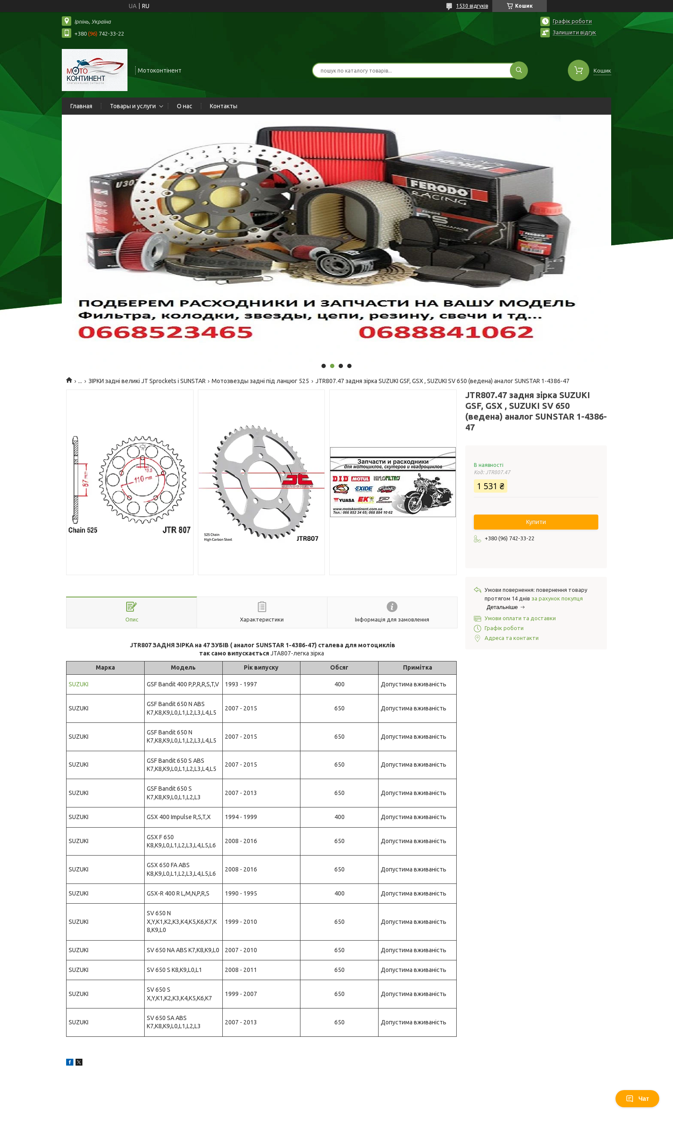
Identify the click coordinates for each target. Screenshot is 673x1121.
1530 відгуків (472, 6)
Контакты (223, 106)
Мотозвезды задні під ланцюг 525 (260, 381)
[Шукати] (519, 70)
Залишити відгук (574, 32)
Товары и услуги (133, 106)
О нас (184, 106)
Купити (536, 521)
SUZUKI (78, 684)
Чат (637, 1099)
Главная (81, 106)
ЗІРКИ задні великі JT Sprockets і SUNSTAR (147, 381)
